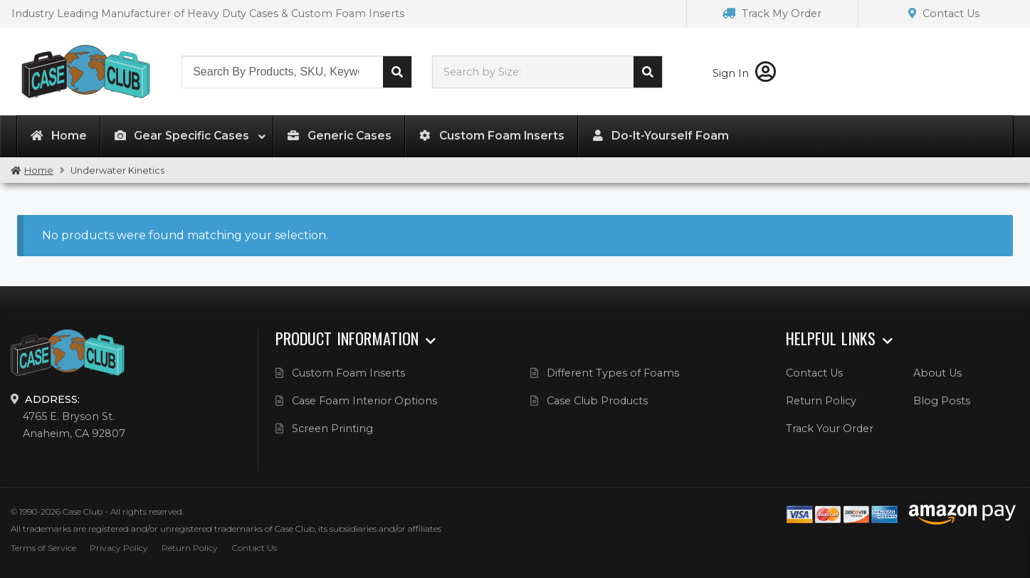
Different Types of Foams (613, 373)
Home (38, 170)
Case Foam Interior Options (364, 400)
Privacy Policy (119, 547)
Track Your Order (829, 428)
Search (397, 72)
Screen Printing (332, 428)
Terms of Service (43, 547)
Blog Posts (941, 400)
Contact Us (943, 13)
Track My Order (771, 13)
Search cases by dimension (648, 72)
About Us (937, 373)
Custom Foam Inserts (348, 373)
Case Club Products (597, 400)
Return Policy (821, 400)
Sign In (744, 73)
